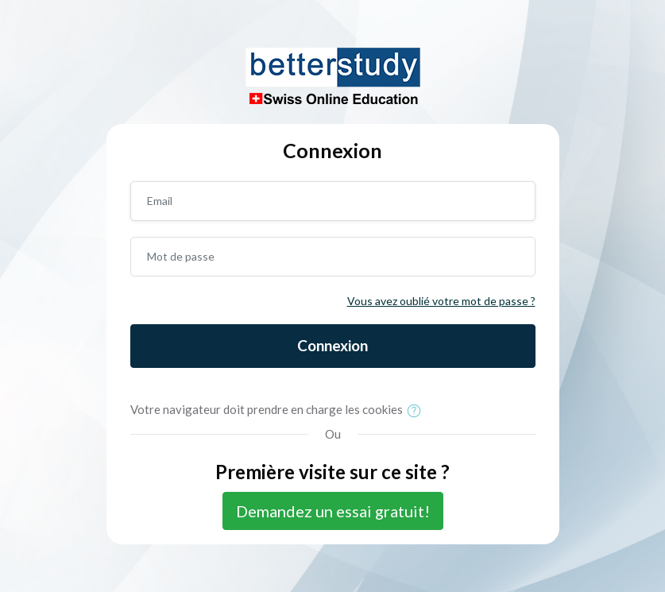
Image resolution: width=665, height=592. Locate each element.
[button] (417, 410)
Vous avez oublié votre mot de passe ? (441, 301)
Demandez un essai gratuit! (333, 510)
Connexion (332, 345)
